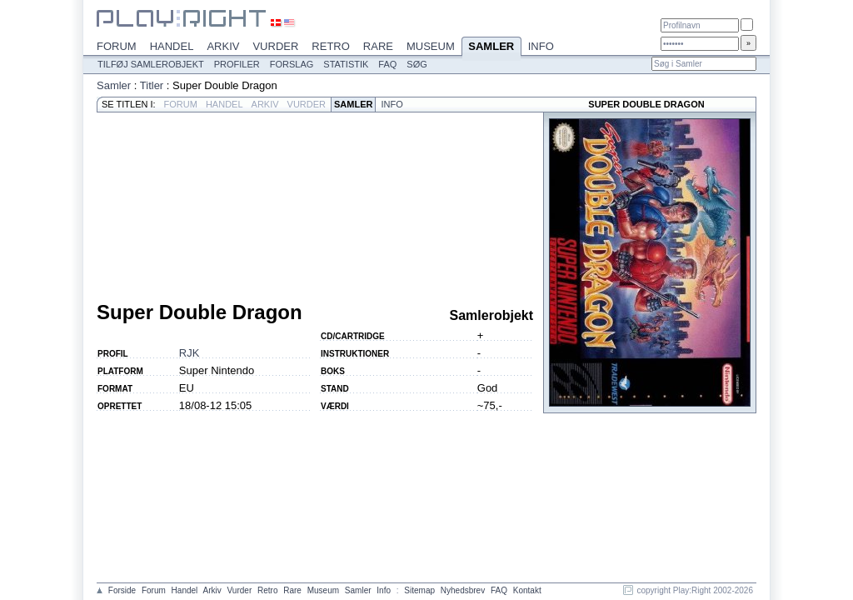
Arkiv (223, 46)
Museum (431, 46)
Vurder (275, 46)
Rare (378, 46)
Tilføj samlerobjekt (150, 64)
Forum (117, 46)
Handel (172, 46)
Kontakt (527, 590)
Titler (151, 85)
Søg (416, 64)
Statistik (345, 64)
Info (541, 46)
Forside (122, 590)
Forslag (292, 64)
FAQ (387, 64)
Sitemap (419, 590)
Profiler (237, 64)
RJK (189, 353)
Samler (491, 47)
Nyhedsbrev (463, 590)
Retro (331, 46)
